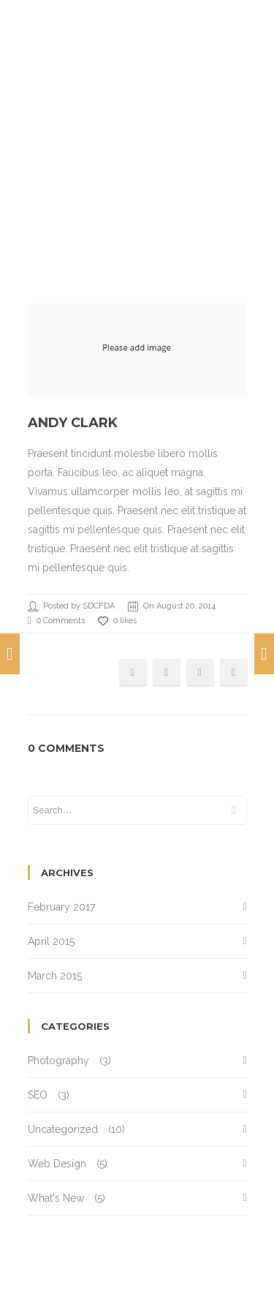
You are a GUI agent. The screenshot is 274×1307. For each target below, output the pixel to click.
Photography (58, 1060)
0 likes (117, 621)
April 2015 (51, 941)
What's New (56, 1198)
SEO (37, 1095)
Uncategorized (63, 1129)
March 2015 (55, 976)
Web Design (57, 1163)
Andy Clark (73, 423)
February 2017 (61, 907)
